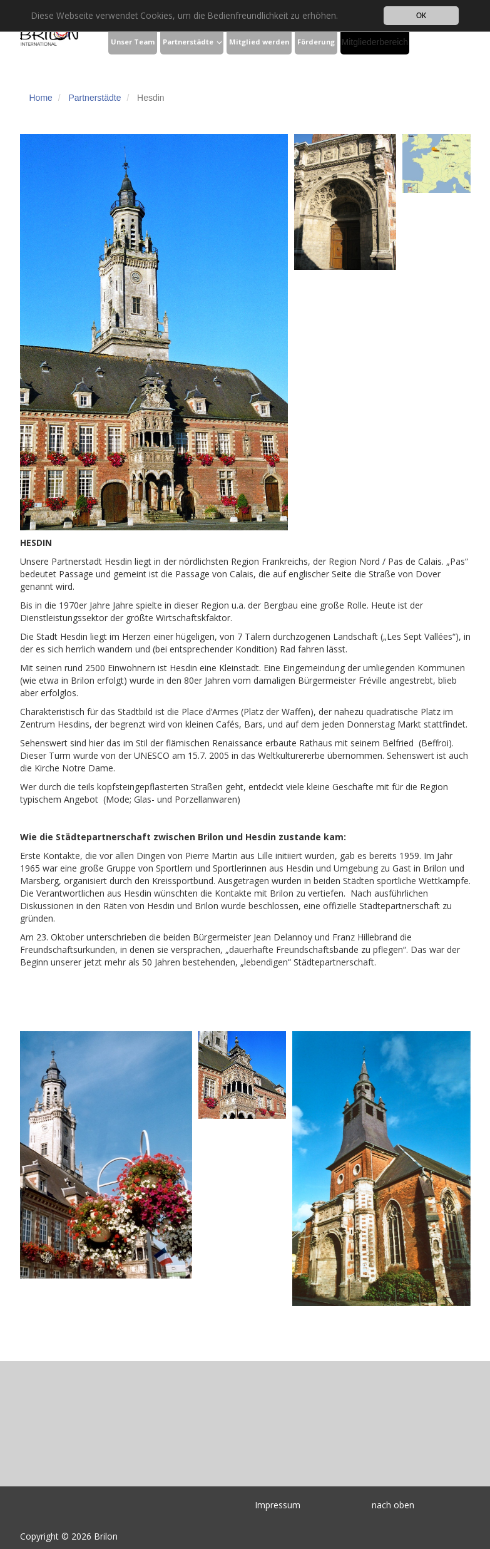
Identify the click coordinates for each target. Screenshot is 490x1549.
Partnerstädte (188, 41)
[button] (219, 43)
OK (421, 15)
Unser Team (133, 41)
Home (41, 98)
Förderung (316, 41)
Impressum (277, 1505)
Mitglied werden (259, 41)
